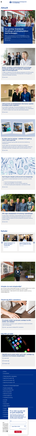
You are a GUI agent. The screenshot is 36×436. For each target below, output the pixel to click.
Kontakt (5, 401)
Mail (11, 421)
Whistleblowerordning (8, 414)
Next (34, 242)
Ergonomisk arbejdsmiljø (8, 389)
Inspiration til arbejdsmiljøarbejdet (11, 385)
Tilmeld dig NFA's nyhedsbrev (10, 376)
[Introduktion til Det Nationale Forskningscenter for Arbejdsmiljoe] (18, 271)
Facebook (6, 360)
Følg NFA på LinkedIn (8, 378)
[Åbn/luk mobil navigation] (1, 2)
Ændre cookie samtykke (8, 410)
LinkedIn (6, 358)
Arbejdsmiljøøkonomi (7, 395)
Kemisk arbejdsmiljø (7, 391)
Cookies (5, 408)
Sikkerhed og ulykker (7, 393)
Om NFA (5, 400)
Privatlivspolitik (6, 412)
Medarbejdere (6, 403)
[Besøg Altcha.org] (25, 426)
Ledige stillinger (6, 405)
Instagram (7, 363)
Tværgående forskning (8, 397)
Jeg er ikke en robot (16, 426)
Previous (2, 242)
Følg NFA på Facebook (9, 380)
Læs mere (8, 40)
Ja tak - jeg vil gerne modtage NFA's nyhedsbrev (14, 327)
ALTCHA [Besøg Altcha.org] (24, 428)
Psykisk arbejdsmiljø (7, 388)
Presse (4, 371)
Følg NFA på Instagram (9, 382)
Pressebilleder (6, 373)
